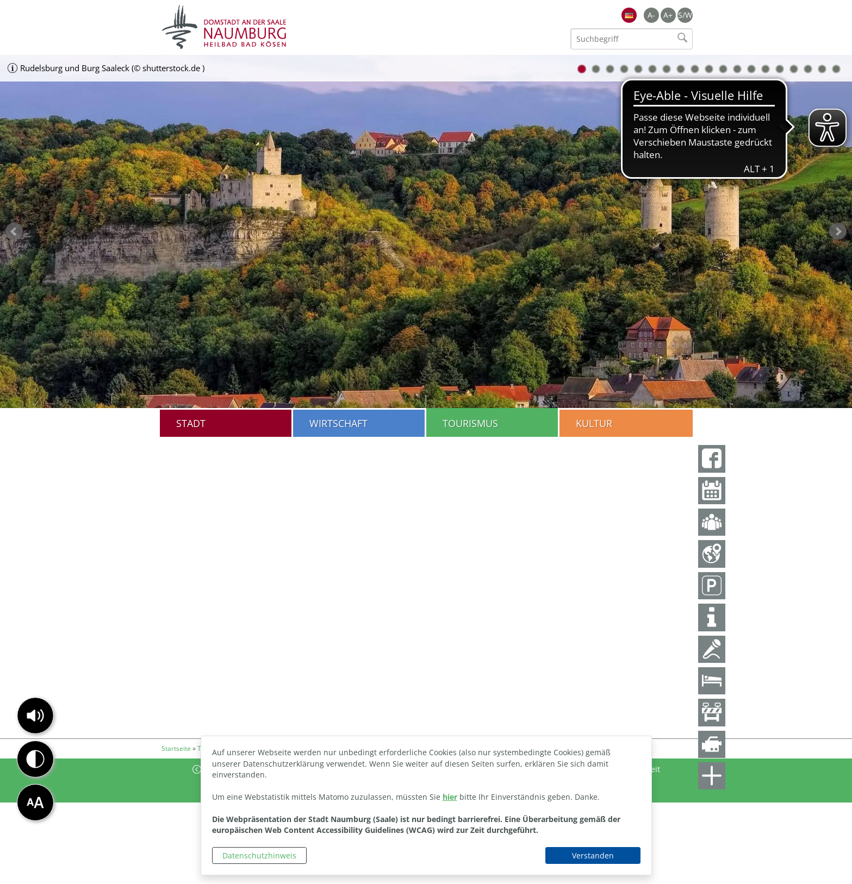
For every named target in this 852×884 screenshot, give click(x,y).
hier (450, 797)
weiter (838, 231)
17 (808, 69)
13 (751, 69)
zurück (14, 231)
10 (709, 69)
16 (793, 69)
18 (822, 69)
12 (737, 69)
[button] (35, 716)
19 (836, 69)
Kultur (594, 423)
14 (765, 69)
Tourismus (470, 423)
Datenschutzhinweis (259, 855)
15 (779, 69)
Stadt (191, 423)
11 (723, 69)
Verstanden (593, 855)
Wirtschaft (338, 423)
